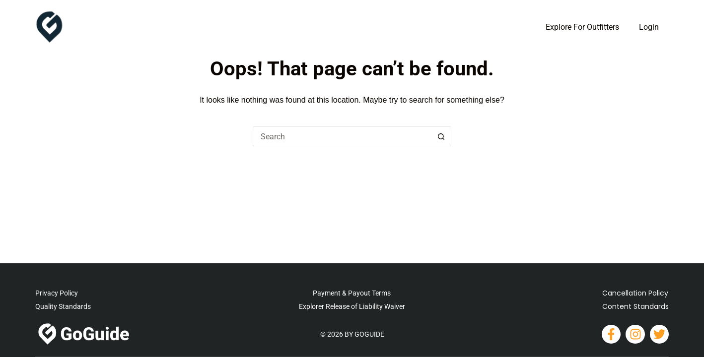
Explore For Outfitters (582, 27)
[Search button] (441, 136)
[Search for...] (342, 136)
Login (649, 27)
